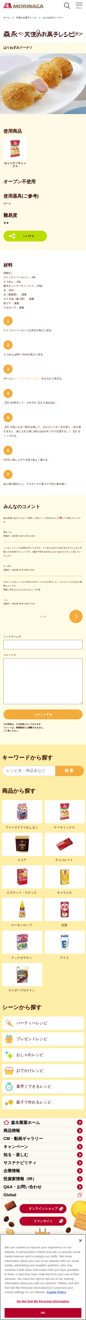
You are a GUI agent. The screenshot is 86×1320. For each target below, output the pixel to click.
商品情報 (11, 1130)
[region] (43, 1277)
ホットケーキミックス (26, 378)
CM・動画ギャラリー (23, 1138)
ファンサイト (48, 1221)
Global (42, 1195)
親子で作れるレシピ (33, 1102)
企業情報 (11, 1171)
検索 (69, 770)
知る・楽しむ (15, 1154)
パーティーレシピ (31, 1023)
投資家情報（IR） (19, 1179)
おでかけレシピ (30, 1070)
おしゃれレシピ (30, 1055)
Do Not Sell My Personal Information (43, 1301)
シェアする (28, 236)
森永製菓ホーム (25, 1122)
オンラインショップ (46, 1209)
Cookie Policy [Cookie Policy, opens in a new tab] (56, 1292)
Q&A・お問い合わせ (22, 1187)
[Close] (80, 1241)
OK (43, 1312)
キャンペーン (15, 1146)
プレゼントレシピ (31, 1039)
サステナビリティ (19, 1162)
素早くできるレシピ (33, 1086)
